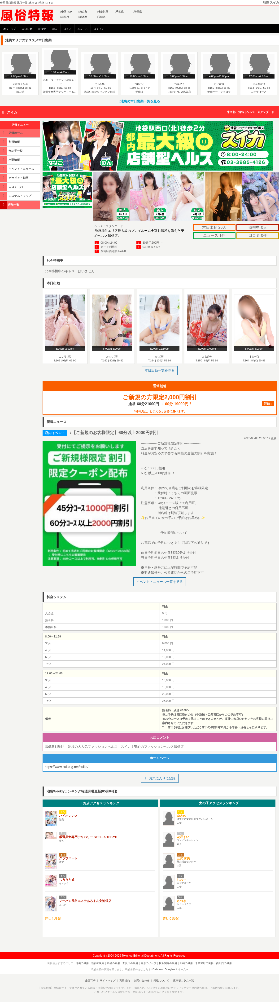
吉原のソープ (148, 963)
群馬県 (64, 16)
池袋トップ (9, 28)
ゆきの (181, 815)
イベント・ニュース (17, 169)
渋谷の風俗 (113, 963)
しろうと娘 (66, 879)
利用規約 (124, 980)
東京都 (82, 11)
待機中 (42, 28)
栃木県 (82, 16)
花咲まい (183, 837)
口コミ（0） (12, 187)
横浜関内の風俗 (168, 963)
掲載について (161, 980)
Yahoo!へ (158, 969)
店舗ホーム (12, 133)
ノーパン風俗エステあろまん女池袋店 (85, 901)
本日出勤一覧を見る (159, 370)
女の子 (218, 803)
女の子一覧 (12, 151)
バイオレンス (68, 815)
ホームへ (182, 969)
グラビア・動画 (14, 178)
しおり (181, 879)
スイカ (12, 112)
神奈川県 (102, 11)
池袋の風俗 (82, 963)
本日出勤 (27, 28)
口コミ (67, 28)
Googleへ (170, 969)
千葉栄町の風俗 (204, 963)
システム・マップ (16, 196)
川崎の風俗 (186, 963)
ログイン (99, 28)
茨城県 (101, 16)
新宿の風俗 (97, 963)
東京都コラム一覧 (183, 980)
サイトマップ (107, 980)
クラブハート (68, 858)
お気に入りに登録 (159, 778)
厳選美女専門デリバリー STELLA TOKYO (88, 837)
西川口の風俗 (224, 963)
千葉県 (119, 11)
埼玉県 (137, 11)
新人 (54, 28)
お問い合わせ (141, 980)
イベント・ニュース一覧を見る (159, 582)
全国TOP (66, 11)
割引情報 (10, 142)
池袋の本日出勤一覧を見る (139, 101)
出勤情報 (10, 160)
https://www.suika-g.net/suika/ (66, 767)
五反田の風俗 (130, 963)
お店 (100, 803)
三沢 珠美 (183, 858)
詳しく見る (53, 918)
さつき (181, 901)
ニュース (82, 28)
